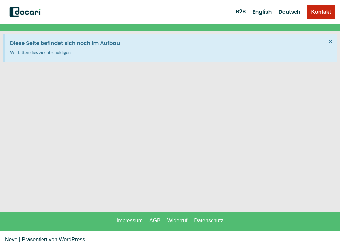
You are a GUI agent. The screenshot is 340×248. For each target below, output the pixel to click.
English (262, 12)
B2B (241, 11)
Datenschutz (208, 220)
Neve (11, 239)
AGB (155, 220)
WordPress (72, 239)
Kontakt (321, 12)
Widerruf (177, 220)
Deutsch (289, 12)
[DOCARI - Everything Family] (25, 12)
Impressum (130, 220)
